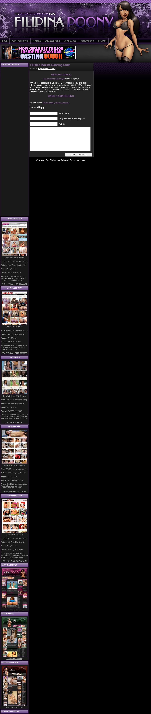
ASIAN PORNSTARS (20, 41)
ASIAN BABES (70, 41)
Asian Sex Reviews (14, 327)
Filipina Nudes (48, 103)
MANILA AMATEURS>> (61, 96)
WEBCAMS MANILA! (61, 74)
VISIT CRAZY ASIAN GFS (14, 561)
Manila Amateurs (62, 103)
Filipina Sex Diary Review (14, 465)
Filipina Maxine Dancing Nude (50, 65)
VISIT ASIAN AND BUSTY (14, 353)
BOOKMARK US (87, 41)
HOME (4, 41)
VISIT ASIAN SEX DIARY (14, 491)
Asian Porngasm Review (15, 257)
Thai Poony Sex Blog (14, 659)
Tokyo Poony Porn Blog (14, 707)
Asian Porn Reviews (14, 534)
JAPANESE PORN (52, 41)
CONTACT (102, 41)
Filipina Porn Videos (46, 68)
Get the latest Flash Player (54, 79)
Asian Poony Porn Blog (14, 610)
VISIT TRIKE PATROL (14, 422)
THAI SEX (37, 41)
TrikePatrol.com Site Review (14, 396)
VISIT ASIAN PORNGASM (14, 284)
